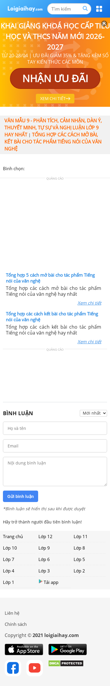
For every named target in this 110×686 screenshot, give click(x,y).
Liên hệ (12, 613)
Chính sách (16, 624)
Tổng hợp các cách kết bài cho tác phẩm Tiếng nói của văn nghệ (52, 316)
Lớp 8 (79, 548)
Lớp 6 (44, 559)
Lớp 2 (79, 571)
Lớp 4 (8, 571)
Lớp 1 (8, 582)
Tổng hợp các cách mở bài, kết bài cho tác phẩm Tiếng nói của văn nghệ (52, 141)
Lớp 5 (79, 559)
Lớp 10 (10, 548)
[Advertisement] (55, 226)
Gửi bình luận (20, 496)
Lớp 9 (44, 548)
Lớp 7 (8, 559)
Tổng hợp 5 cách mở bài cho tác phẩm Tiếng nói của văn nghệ (50, 278)
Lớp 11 (81, 536)
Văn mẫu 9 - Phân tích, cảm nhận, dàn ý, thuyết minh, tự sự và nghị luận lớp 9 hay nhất (53, 127)
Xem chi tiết (89, 303)
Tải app (48, 582)
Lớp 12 (45, 536)
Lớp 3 (44, 571)
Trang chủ (13, 536)
